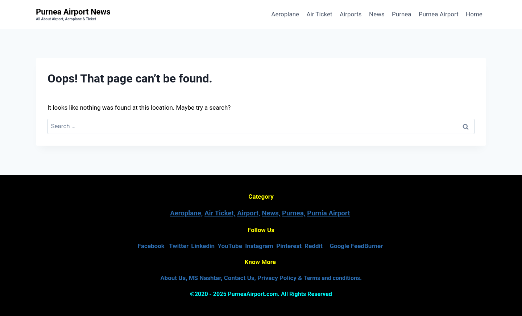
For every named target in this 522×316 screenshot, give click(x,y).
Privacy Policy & (309, 277)
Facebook (152, 246)
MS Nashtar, (206, 277)
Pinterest (288, 246)
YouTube (229, 246)
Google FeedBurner (355, 246)
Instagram (258, 246)
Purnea (401, 14)
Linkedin (202, 246)
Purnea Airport (439, 14)
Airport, (248, 213)
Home (474, 14)
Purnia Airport (328, 213)
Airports (351, 14)
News (377, 14)
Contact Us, (240, 277)
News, (271, 213)
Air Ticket (319, 14)
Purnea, (293, 213)
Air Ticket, (219, 213)
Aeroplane (285, 14)
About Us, (173, 277)
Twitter (177, 246)
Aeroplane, (186, 213)
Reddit (313, 246)
